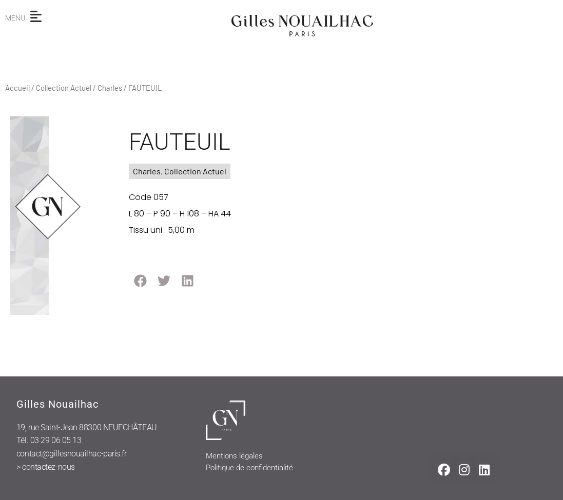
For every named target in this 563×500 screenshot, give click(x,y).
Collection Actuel (63, 87)
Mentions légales (234, 456)
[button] (140, 280)
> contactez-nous (45, 467)
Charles (110, 87)
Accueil (17, 87)
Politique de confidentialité (249, 467)
